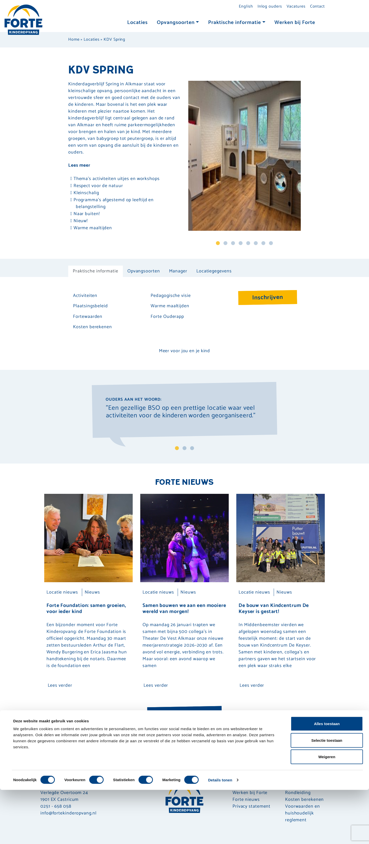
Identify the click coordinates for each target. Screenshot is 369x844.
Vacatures (296, 6)
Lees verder (60, 685)
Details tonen (220, 834)
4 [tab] (240, 243)
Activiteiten (85, 296)
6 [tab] (255, 243)
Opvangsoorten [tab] (143, 271)
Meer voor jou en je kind (184, 351)
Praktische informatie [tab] (95, 271)
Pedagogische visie (171, 296)
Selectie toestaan (326, 794)
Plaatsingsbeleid (90, 306)
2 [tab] (225, 243)
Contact (317, 6)
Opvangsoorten (176, 23)
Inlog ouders (270, 6)
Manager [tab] (178, 271)
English (246, 6)
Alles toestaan (327, 778)
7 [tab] (263, 243)
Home (74, 39)
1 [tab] (217, 243)
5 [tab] (248, 243)
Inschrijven (267, 297)
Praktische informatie (234, 23)
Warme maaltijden (170, 306)
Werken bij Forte (294, 23)
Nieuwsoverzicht (184, 713)
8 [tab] (270, 243)
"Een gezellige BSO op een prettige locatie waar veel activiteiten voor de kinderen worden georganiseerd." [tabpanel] (181, 412)
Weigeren (326, 811)
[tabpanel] (244, 156)
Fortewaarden (87, 317)
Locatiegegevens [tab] (214, 271)
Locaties (137, 23)
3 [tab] (233, 243)
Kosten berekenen (92, 327)
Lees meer (79, 165)
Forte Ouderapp (167, 317)
